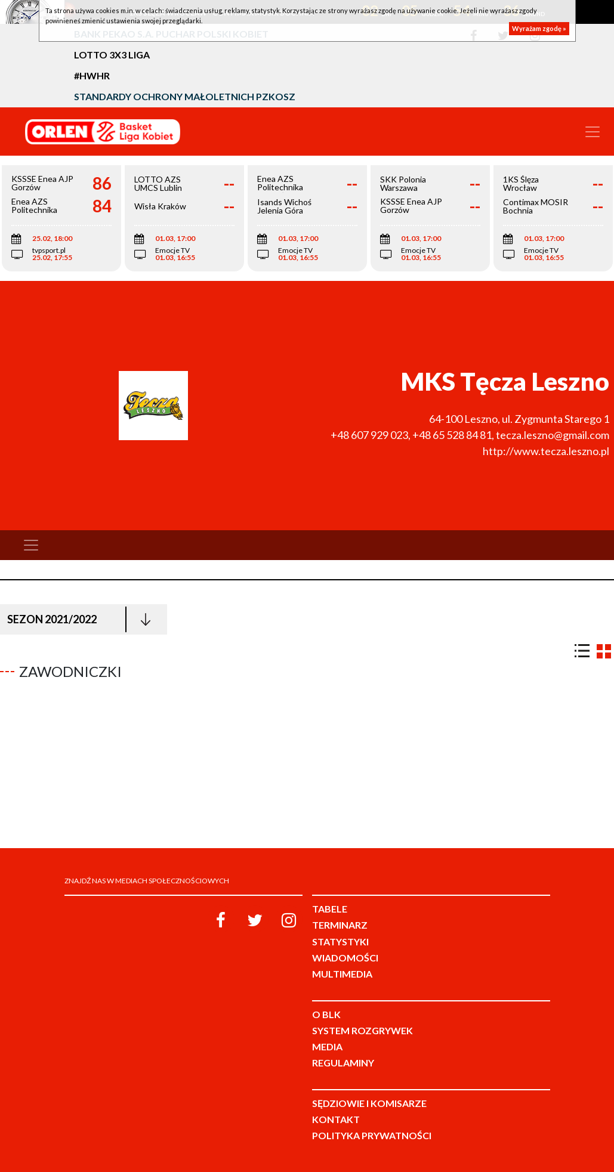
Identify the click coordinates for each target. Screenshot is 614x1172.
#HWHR (92, 75)
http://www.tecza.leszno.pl (546, 450)
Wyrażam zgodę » (539, 28)
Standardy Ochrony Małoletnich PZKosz (184, 96)
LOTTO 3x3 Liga (112, 54)
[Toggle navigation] (592, 132)
